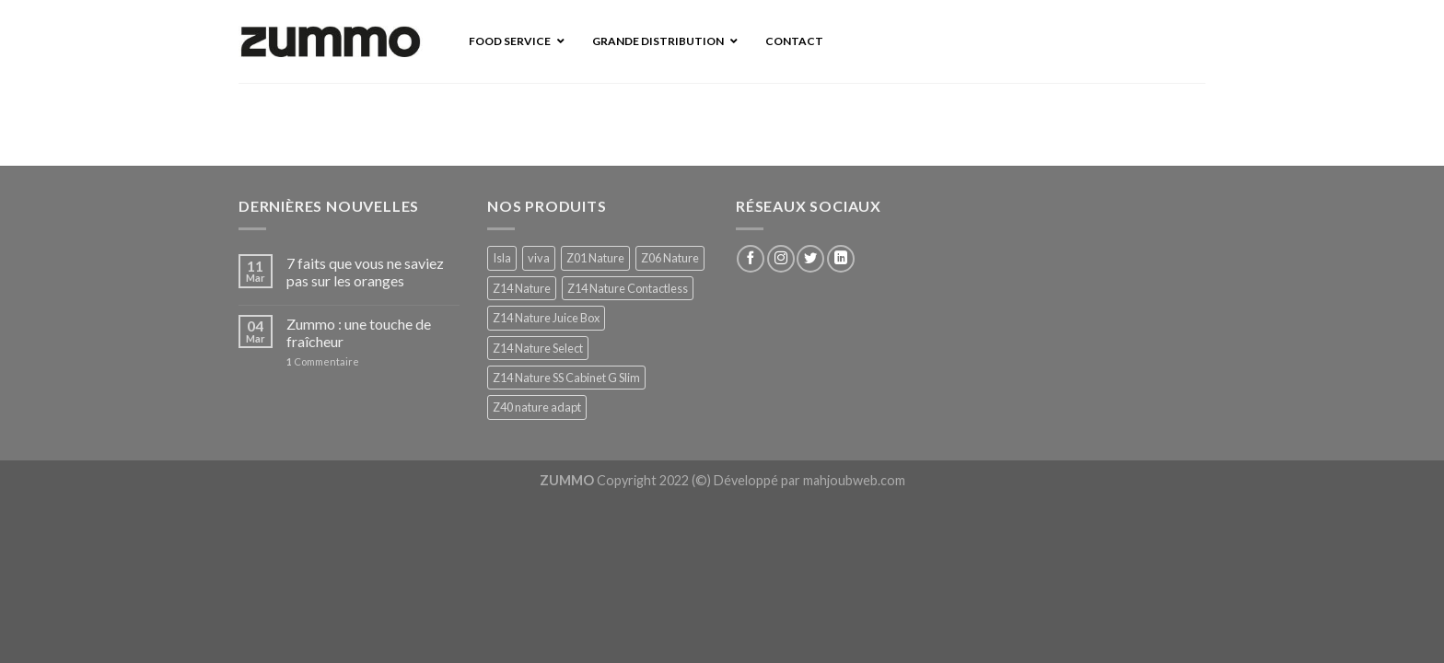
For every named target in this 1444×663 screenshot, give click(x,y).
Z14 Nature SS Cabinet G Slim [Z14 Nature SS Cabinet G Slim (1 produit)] (566, 377)
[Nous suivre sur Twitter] (810, 259)
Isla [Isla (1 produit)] (502, 257)
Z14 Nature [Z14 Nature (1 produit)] (522, 288)
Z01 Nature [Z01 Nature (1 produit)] (595, 257)
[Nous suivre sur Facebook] (750, 259)
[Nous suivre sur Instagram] (781, 259)
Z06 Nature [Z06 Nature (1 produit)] (670, 257)
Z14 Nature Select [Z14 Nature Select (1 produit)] (538, 348)
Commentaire (322, 361)
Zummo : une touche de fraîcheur (358, 332)
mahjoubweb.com (854, 480)
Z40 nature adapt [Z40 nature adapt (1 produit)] (537, 407)
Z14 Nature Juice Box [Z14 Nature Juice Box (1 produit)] (546, 317)
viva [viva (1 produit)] (539, 257)
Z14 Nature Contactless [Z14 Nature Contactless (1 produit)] (627, 288)
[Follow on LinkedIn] (841, 259)
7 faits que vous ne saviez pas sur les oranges (365, 271)
